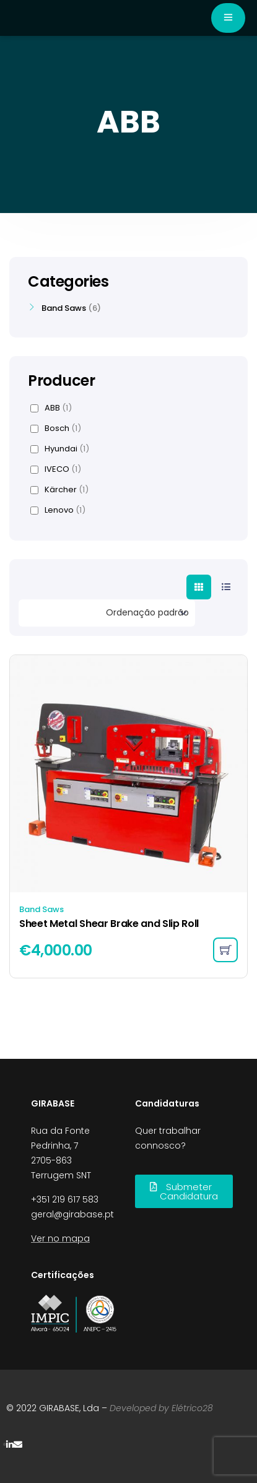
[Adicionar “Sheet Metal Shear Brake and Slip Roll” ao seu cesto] (225, 949)
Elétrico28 (192, 1408)
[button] (184, 1191)
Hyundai (59, 448)
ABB (51, 408)
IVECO (55, 469)
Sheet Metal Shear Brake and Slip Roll (109, 923)
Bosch (55, 428)
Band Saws (41, 909)
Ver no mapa (60, 1238)
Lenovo (57, 510)
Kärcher (59, 489)
